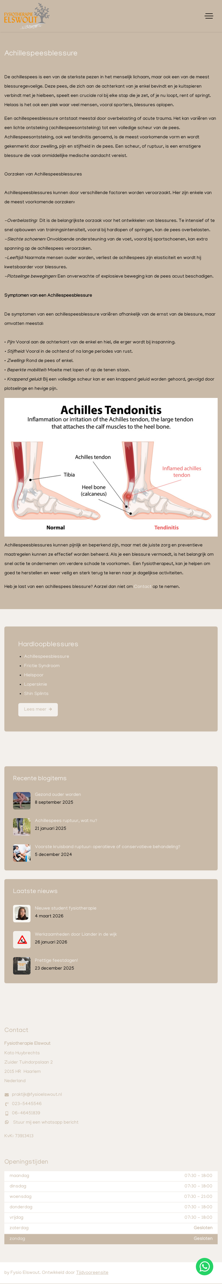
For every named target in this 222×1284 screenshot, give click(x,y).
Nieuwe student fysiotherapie (65, 909)
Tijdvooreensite (92, 1273)
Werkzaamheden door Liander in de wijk (76, 935)
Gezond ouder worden (58, 795)
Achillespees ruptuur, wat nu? (66, 821)
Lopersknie (35, 684)
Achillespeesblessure (46, 657)
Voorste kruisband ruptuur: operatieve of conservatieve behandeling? (107, 847)
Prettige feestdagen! (56, 961)
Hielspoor (34, 675)
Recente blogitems (40, 779)
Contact (142, 587)
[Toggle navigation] (209, 16)
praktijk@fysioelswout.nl (37, 1095)
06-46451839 (26, 1113)
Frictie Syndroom (42, 666)
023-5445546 (27, 1104)
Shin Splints (36, 694)
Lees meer (35, 709)
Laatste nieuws (35, 892)
